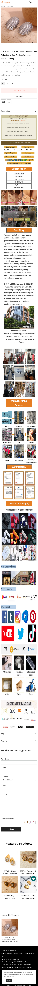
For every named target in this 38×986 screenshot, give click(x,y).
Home (3, 6)
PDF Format (3, 101)
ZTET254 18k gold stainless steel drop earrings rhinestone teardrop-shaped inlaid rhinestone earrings (10, 872)
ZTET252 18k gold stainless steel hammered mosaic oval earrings (10, 897)
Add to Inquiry (19, 90)
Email (3, 768)
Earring (9, 6)
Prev (3, 25)
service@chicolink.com (13, 959)
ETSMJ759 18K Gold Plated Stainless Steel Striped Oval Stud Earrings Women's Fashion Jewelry (10, 939)
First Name (5, 759)
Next (34, 25)
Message (4, 794)
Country (4, 776)
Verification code (7, 818)
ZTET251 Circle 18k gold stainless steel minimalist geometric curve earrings (28, 897)
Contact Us (19, 96)
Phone (3, 785)
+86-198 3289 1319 (20, 962)
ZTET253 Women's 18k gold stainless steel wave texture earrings (28, 872)
